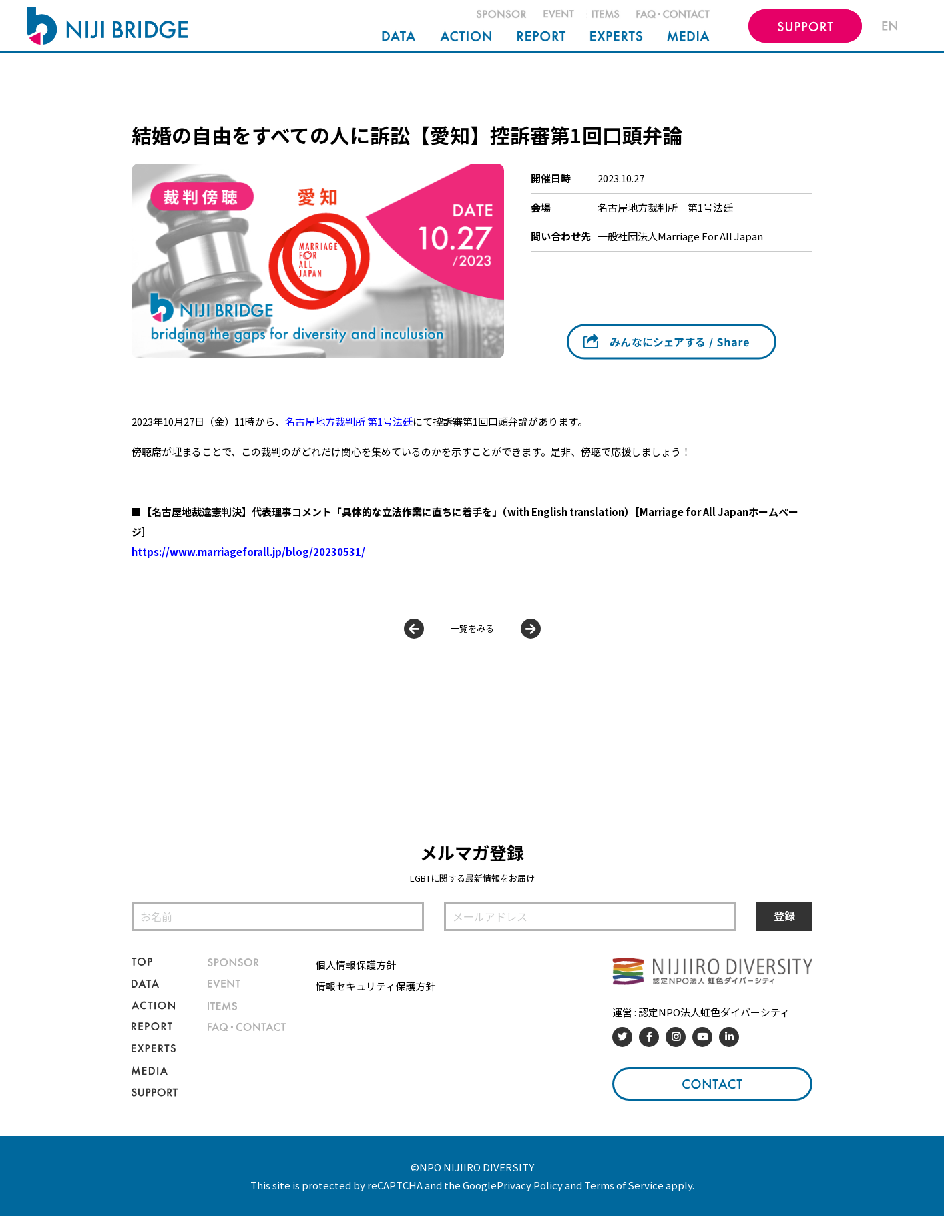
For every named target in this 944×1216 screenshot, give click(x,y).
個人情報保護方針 (356, 965)
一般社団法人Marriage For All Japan (680, 236)
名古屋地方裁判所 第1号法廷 (665, 207)
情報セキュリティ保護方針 (375, 986)
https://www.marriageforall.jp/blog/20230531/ (248, 552)
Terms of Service (624, 1185)
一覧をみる (472, 628)
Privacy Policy (530, 1185)
